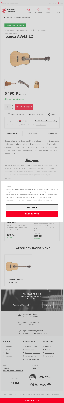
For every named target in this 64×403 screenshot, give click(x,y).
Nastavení (32, 207)
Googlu (41, 194)
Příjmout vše (32, 214)
